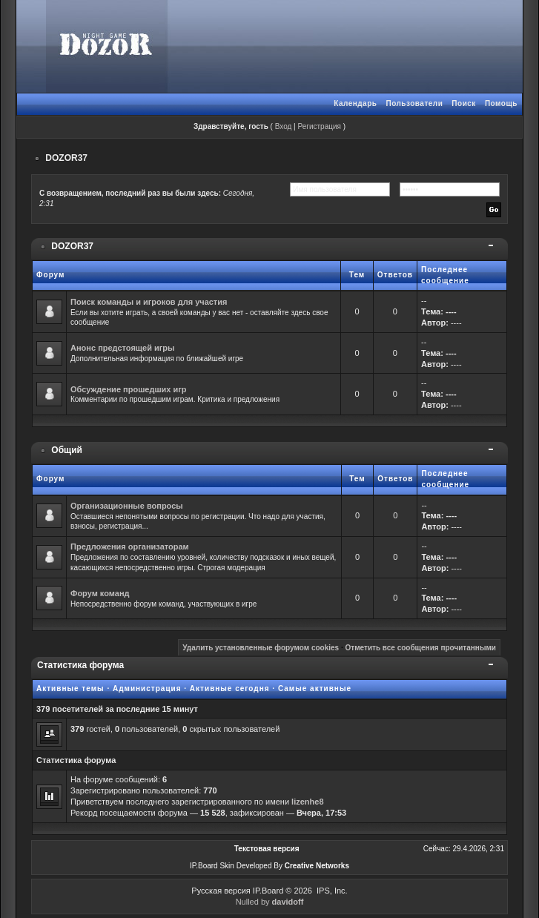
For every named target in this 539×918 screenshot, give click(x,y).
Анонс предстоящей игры (122, 347)
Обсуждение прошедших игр (128, 389)
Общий (66, 450)
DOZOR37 (66, 158)
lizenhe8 (307, 801)
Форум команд (100, 593)
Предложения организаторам (129, 546)
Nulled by (270, 901)
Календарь (355, 103)
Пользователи (414, 103)
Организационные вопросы (126, 505)
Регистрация (318, 126)
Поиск (464, 103)
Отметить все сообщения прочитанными (420, 648)
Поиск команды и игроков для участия (148, 301)
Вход (283, 126)
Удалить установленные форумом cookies (260, 648)
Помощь (501, 103)
